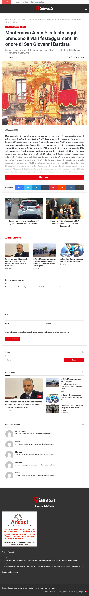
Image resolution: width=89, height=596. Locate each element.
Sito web (49, 323)
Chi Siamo (53, 592)
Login (81, 592)
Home (8, 19)
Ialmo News (21, 19)
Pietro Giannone (21, 431)
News (14, 19)
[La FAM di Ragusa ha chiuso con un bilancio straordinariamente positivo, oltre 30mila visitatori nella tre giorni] (44, 250)
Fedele (17, 473)
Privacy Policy (62, 592)
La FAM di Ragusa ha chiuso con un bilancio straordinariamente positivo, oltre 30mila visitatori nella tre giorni (71, 384)
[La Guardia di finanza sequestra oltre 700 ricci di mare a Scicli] (72, 250)
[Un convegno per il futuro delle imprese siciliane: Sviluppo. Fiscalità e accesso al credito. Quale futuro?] (17, 250)
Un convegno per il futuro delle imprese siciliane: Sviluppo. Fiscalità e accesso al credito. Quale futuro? (23, 404)
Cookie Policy (73, 592)
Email (7, 323)
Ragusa (23, 27)
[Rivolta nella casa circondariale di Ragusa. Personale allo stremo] (52, 408)
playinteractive (50, 588)
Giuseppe (18, 452)
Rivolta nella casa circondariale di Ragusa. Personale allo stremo (72, 407)
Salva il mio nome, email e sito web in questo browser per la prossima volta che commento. (38, 332)
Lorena (17, 442)
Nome (7, 315)
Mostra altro (44, 177)
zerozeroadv (39, 588)
